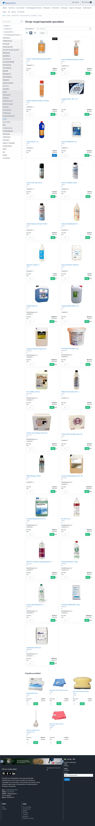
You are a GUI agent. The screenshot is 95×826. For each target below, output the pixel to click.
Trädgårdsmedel (7, 128)
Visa (54, 155)
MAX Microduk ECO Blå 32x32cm (59, 690)
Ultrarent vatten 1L (33, 265)
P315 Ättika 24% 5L (33, 392)
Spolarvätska (6, 122)
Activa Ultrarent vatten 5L (70, 265)
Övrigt (4, 119)
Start (4, 15)
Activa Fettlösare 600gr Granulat (37, 100)
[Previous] (1, 761)
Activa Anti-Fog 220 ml (34, 182)
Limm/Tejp (6, 107)
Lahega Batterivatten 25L (70, 306)
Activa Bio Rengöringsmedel (11, 49)
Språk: (66, 768)
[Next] (62, 761)
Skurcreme (6, 86)
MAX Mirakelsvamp (31, 693)
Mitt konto (25, 812)
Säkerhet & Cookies (28, 818)
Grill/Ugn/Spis (7, 95)
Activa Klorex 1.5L (32, 141)
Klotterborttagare (8, 104)
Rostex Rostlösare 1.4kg (69, 562)
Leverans (25, 814)
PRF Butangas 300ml (33, 476)
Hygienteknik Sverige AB (53, 768)
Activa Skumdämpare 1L (69, 224)
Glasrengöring (7, 59)
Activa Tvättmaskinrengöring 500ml (38, 59)
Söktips (25, 811)
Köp (53, 73)
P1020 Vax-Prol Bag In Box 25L (37, 433)
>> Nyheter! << (7, 25)
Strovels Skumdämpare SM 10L (72, 476)
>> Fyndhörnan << (8, 28)
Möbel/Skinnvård (8, 101)
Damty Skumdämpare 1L (35, 604)
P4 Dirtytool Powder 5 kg (69, 348)
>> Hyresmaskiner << (8, 32)
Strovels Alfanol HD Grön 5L (36, 519)
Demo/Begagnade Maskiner (34, 7)
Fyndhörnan (11, 7)
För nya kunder (27, 807)
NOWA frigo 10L (32, 306)
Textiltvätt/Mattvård (9, 116)
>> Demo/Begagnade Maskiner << (12, 35)
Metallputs (6, 98)
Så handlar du (27, 809)
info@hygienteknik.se (12, 790)
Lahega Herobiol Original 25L (36, 349)
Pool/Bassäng (7, 113)
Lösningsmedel (7, 110)
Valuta (66, 773)
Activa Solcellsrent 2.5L (69, 141)
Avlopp (5, 92)
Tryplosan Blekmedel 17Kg (70, 604)
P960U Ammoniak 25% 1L (70, 392)
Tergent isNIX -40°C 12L (69, 99)
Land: (65, 764)
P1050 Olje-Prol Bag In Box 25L (72, 434)
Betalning (25, 816)
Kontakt (4, 809)
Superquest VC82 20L (33, 647)
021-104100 (10, 792)
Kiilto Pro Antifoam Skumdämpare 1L (39, 562)
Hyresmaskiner (20, 7)
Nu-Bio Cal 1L (66, 519)
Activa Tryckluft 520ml (69, 182)
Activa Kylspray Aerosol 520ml (36, 224)
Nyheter (5, 7)
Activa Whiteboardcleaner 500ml (72, 59)
